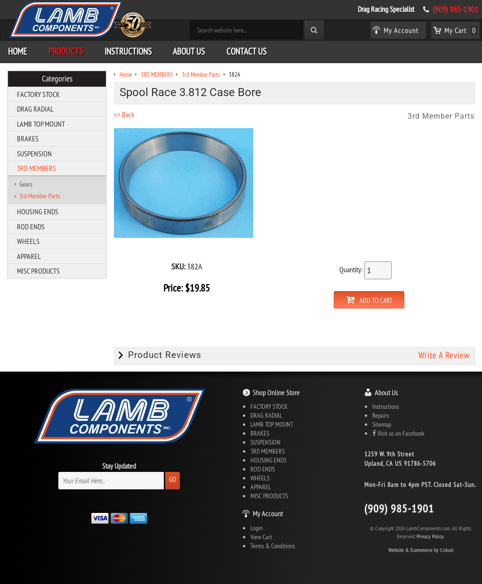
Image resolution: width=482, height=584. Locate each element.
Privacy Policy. (430, 536)
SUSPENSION (34, 153)
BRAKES (28, 138)
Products (65, 51)
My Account (268, 513)
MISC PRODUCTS (38, 271)
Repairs (380, 415)
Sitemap (381, 424)
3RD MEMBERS (36, 168)
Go (172, 479)
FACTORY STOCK (38, 94)
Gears (25, 184)
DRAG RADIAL (35, 109)
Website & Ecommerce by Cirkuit (420, 549)
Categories (57, 78)
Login (256, 528)
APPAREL (29, 256)
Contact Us (246, 51)
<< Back (124, 114)
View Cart (261, 537)
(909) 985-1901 (455, 9)
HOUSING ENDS (37, 211)
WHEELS (28, 241)
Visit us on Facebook (398, 433)
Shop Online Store (276, 392)
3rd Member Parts (39, 196)
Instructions (128, 51)
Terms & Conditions (272, 546)
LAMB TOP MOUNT (41, 124)
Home (17, 51)
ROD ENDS (31, 226)
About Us (189, 51)
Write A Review (444, 355)
